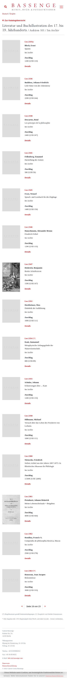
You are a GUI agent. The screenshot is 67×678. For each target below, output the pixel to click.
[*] (30, 338)
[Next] (45, 606)
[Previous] (21, 606)
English (12, 14)
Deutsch (5, 14)
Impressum (6, 663)
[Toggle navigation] (61, 7)
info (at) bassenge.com (15, 658)
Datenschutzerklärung (9, 666)
